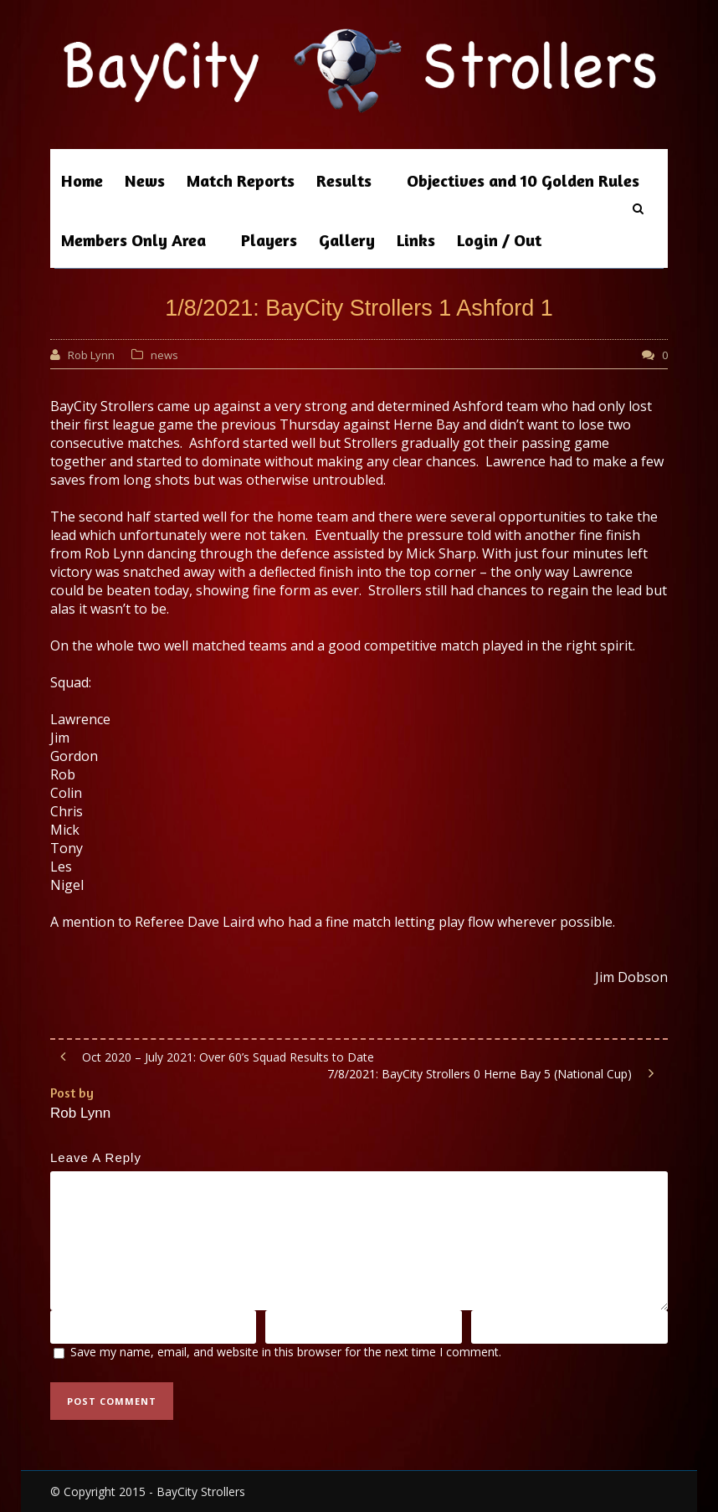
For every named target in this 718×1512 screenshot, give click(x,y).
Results (344, 180)
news (164, 355)
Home (82, 180)
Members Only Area (133, 239)
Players (269, 239)
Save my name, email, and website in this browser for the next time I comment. (285, 1352)
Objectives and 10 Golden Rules (523, 180)
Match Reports (241, 180)
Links (416, 239)
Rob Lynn (91, 355)
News (145, 180)
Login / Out (499, 239)
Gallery (347, 239)
